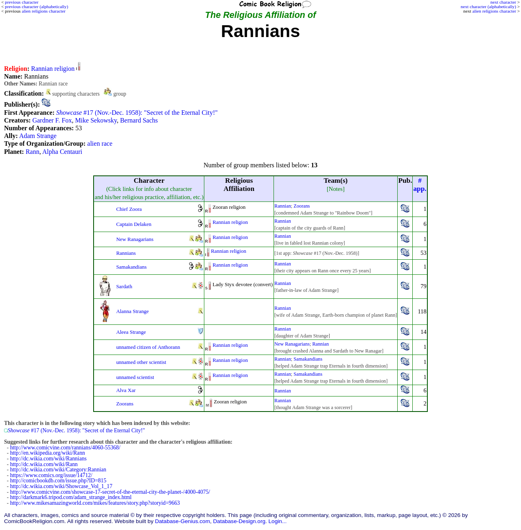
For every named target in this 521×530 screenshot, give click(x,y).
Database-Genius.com (182, 521)
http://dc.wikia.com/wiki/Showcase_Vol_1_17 (61, 486)
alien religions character (494, 11)
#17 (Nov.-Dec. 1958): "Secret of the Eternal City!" (137, 112)
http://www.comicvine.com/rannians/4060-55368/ (65, 448)
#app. (419, 185)
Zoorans (301, 206)
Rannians (126, 253)
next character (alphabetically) (488, 6)
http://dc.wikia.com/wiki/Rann (44, 464)
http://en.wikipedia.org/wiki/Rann (47, 453)
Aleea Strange (131, 332)
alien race (99, 143)
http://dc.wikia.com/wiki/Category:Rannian (58, 469)
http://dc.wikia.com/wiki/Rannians (48, 459)
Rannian (282, 206)
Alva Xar (126, 390)
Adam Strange (38, 135)
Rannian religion (52, 68)
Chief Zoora (129, 209)
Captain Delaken (133, 224)
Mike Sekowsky (96, 120)
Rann (32, 151)
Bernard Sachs (139, 120)
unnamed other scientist (141, 362)
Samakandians (131, 267)
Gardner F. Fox (52, 120)
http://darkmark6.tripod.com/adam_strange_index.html (71, 497)
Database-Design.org (239, 521)
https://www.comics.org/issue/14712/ (51, 475)
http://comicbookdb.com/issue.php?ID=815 (58, 480)
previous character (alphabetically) (36, 6)
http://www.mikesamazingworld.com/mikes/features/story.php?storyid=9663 (95, 503)
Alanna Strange (132, 311)
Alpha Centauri (62, 151)
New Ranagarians (134, 239)
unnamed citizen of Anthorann (148, 347)
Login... (278, 521)
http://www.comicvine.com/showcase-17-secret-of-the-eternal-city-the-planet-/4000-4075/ (110, 492)
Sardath (124, 286)
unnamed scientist (135, 377)
